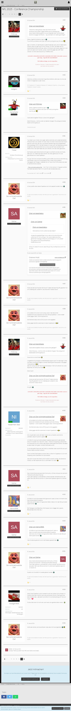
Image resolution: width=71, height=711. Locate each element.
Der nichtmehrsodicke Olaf (35, 167)
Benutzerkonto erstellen (30, 679)
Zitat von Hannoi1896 (36, 527)
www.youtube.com (59, 257)
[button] (2, 2)
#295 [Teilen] (63, 589)
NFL (26, 650)
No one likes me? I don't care (34, 173)
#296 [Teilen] (63, 623)
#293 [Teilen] (63, 521)
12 (12, 14)
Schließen (67, 708)
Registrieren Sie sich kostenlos (39, 673)
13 (14, 14)
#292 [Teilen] (63, 494)
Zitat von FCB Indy (35, 104)
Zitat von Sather (36, 222)
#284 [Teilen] (63, 136)
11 (9, 14)
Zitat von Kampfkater (36, 26)
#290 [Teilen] (63, 410)
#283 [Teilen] (64, 98)
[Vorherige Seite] (3, 14)
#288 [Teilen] (64, 309)
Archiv (31, 650)
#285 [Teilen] (64, 182)
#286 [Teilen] (63, 207)
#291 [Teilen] (64, 469)
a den (48, 173)
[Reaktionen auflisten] (29, 91)
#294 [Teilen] (63, 551)
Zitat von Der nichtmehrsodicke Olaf (41, 376)
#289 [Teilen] (63, 338)
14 (17, 14)
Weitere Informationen (57, 708)
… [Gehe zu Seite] (7, 14)
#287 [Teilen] (64, 283)
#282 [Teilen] (64, 75)
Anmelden (45, 679)
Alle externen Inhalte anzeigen (47, 264)
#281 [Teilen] (64, 20)
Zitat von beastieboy (36, 213)
